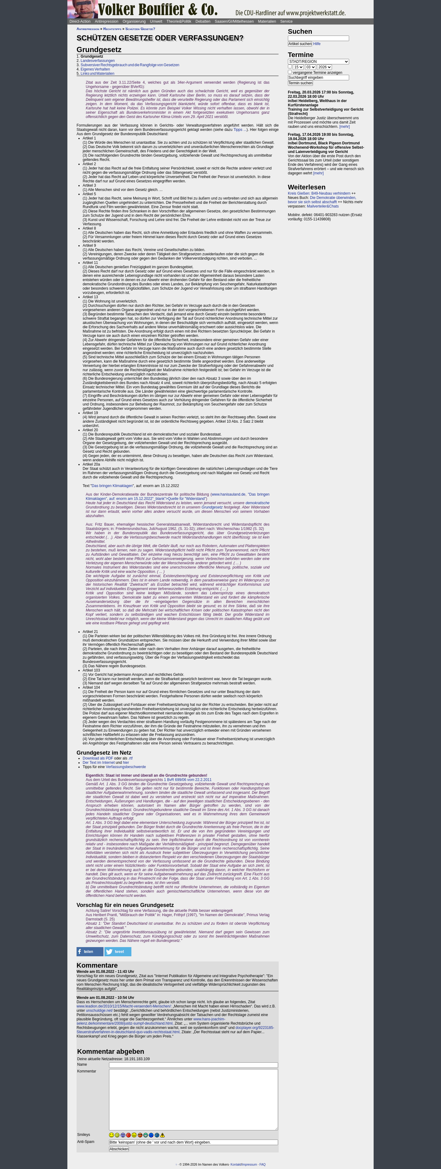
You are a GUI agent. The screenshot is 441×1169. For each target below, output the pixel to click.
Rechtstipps (112, 29)
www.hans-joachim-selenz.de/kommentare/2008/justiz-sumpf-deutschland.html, (151, 1021)
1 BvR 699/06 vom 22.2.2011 (187, 780)
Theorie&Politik (179, 21)
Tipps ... (240, 130)
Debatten (203, 21)
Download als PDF (98, 758)
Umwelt (156, 21)
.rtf (130, 758)
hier (126, 762)
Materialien (267, 21)
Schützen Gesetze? (140, 29)
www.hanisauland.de (228, 494)
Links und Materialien (97, 73)
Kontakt (236, 1164)
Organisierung (134, 21)
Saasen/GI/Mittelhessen (234, 21)
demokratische (258, 503)
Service (286, 21)
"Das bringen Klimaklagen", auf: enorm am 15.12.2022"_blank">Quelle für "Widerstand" (178, 496)
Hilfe (317, 44)
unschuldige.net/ (99, 1010)
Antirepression (107, 21)
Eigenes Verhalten (95, 69)
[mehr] (344, 126)
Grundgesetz (212, 507)
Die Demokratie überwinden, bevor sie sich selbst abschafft (322, 200)
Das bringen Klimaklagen (112, 486)
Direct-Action (80, 21)
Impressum (249, 1164)
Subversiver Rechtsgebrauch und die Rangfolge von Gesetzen (130, 65)
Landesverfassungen (98, 61)
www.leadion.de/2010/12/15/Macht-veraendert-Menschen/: (124, 1006)
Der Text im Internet (99, 762)
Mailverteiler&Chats (323, 206)
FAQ (262, 1164)
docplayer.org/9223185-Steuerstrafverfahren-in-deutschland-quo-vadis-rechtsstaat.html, (175, 1030)
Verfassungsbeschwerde (126, 767)
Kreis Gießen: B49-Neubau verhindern (319, 193)
